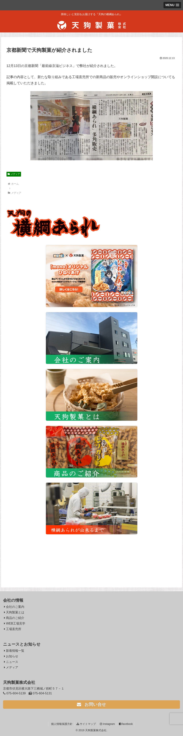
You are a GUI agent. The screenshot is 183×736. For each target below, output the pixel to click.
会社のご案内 (14, 606)
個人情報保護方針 (61, 723)
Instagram (107, 723)
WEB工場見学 (14, 623)
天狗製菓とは (14, 612)
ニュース (11, 661)
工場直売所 (12, 629)
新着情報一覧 (14, 650)
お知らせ (11, 656)
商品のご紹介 (14, 618)
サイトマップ (86, 723)
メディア (14, 174)
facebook (126, 723)
